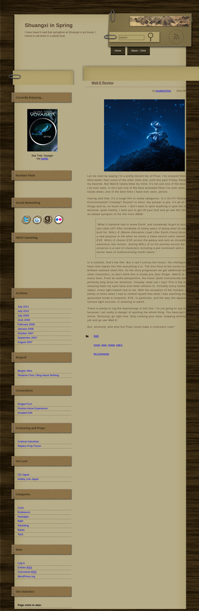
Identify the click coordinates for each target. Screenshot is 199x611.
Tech (20, 534)
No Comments (101, 354)
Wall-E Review (103, 83)
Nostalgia (23, 516)
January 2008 (26, 328)
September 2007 (27, 337)
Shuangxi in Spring (49, 25)
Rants (21, 529)
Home (118, 50)
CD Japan (23, 474)
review (111, 345)
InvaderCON (25, 412)
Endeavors (24, 512)
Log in (21, 563)
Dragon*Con (25, 403)
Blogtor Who (25, 370)
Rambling (23, 525)
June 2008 (24, 319)
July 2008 (23, 315)
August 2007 (25, 342)
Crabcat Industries (28, 441)
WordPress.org (26, 576)
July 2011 (23, 306)
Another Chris (42, 266)
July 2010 (23, 311)
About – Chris (138, 50)
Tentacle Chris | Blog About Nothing (38, 375)
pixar (103, 345)
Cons (21, 507)
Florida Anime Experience (33, 408)
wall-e (119, 345)
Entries (25, 567)
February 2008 (26, 324)
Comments (27, 571)
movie (97, 345)
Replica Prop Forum (29, 445)
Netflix (44, 158)
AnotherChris (163, 90)
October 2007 (26, 333)
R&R (96, 336)
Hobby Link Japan (28, 479)
